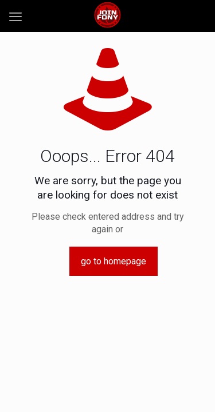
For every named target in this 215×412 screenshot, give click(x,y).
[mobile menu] (15, 17)
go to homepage (113, 261)
